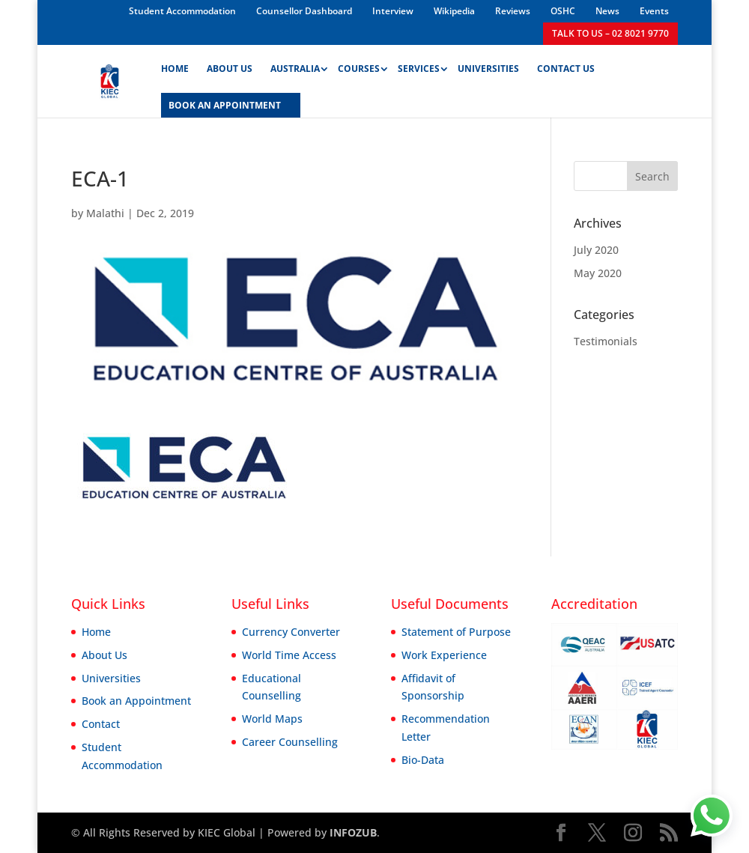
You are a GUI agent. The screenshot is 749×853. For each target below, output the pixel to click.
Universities (488, 69)
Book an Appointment (136, 700)
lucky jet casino (145, 0)
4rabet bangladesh (31, 0)
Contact (101, 724)
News (607, 10)
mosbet (164, 0)
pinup (37, 0)
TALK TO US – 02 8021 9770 (610, 33)
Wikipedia (454, 10)
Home (175, 69)
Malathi (105, 213)
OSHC (563, 10)
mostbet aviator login (50, 0)
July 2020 (596, 250)
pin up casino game (129, 0)
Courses (359, 69)
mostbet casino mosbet (82, 0)
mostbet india (71, 0)
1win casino (150, 0)
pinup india (169, 0)
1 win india (97, 0)
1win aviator (56, 0)
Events (654, 10)
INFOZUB (352, 832)
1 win (44, 0)
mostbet (8, 0)
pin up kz (11, 0)
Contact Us (566, 69)
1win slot (93, 0)
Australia (295, 69)
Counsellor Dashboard (304, 10)
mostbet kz (159, 0)
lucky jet (14, 0)
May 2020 (598, 273)
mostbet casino (24, 0)
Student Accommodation (182, 10)
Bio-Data (422, 760)
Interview (392, 10)
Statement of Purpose (456, 632)
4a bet (186, 0)
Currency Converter (291, 632)
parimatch (76, 0)
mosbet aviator (110, 0)
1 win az (20, 0)
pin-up (173, 0)
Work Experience (444, 655)
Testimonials (605, 341)
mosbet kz (2, 0)
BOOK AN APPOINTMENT (225, 106)
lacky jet (183, 0)
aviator (67, 0)
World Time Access (289, 655)
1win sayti (140, 0)
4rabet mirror (177, 0)
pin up (5, 0)
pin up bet (41, 0)
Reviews (512, 10)
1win (17, 0)
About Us (229, 69)
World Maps (272, 718)
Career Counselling (290, 742)
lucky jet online (119, 0)
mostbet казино (103, 0)
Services (419, 69)
